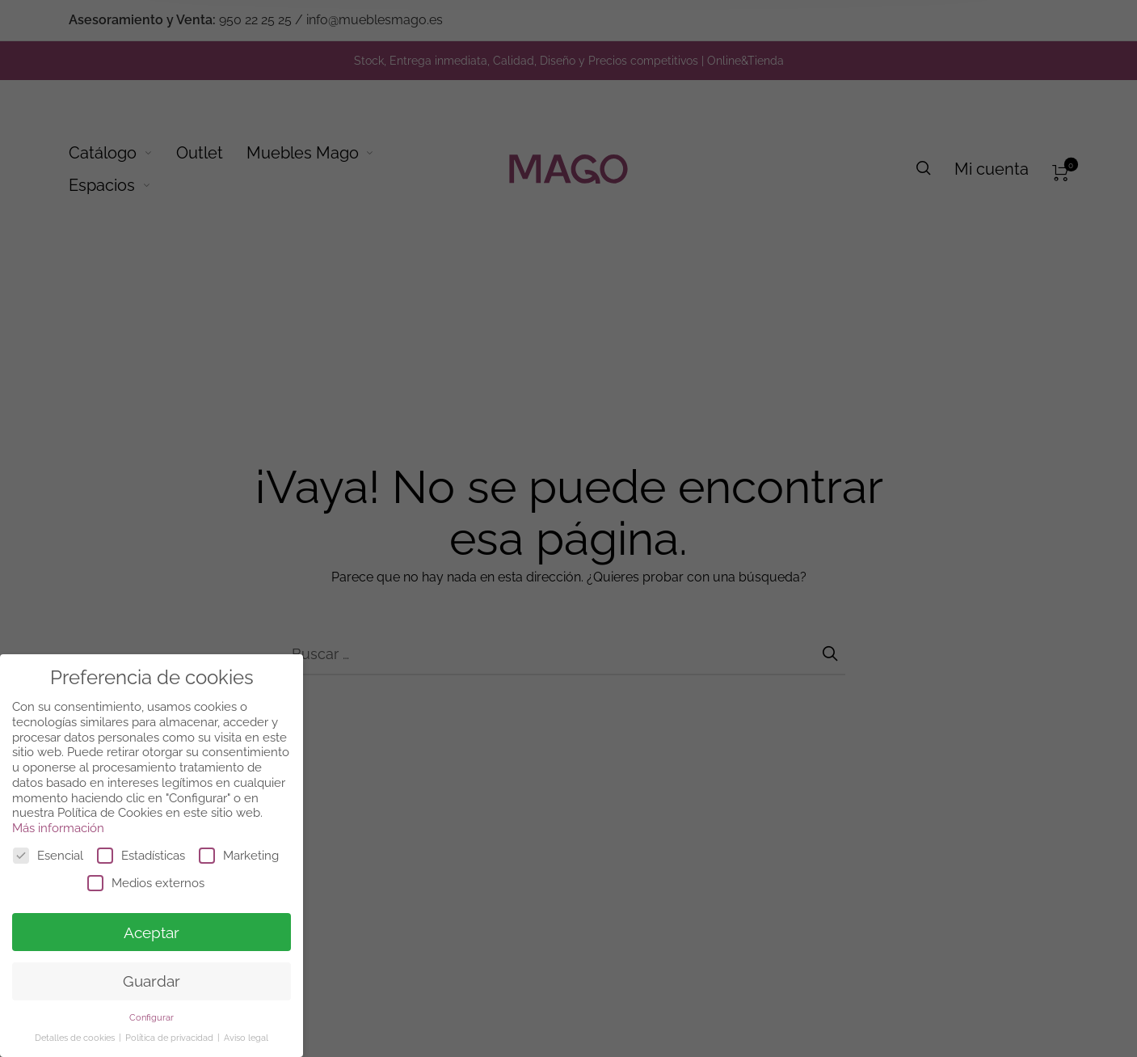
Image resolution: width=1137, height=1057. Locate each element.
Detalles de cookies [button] (76, 1037)
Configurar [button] (151, 1017)
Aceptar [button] (151, 932)
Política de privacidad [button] (170, 1037)
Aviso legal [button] (246, 1037)
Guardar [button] (151, 981)
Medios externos (145, 883)
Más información (58, 828)
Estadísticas (141, 856)
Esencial (48, 856)
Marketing (239, 856)
